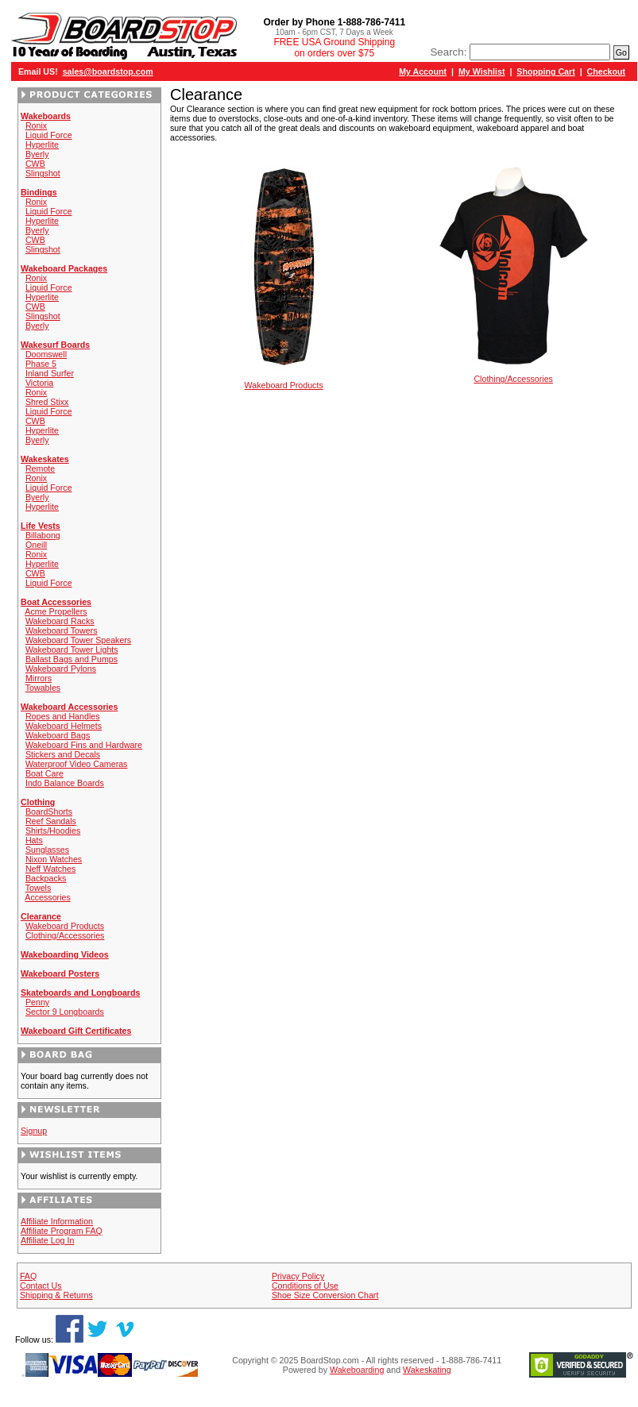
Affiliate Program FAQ (61, 1230)
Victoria (39, 382)
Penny (37, 1002)
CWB (35, 163)
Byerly (37, 154)
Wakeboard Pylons (60, 668)
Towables (42, 687)
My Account (423, 71)
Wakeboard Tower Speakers (78, 640)
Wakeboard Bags (57, 735)
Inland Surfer (49, 373)
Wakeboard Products (64, 926)
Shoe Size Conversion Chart (325, 1295)
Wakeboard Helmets (63, 725)
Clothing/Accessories (65, 935)
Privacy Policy (298, 1276)
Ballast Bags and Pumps (71, 659)
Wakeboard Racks (60, 621)
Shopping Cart (545, 71)
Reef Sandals (50, 821)
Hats (34, 840)
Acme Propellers (56, 611)
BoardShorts (48, 811)
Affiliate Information (57, 1221)
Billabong (42, 535)
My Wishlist (481, 71)
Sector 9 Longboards (64, 1011)
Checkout (606, 71)
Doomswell (46, 354)
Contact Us (41, 1285)
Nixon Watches (53, 859)
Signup (34, 1130)
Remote (40, 468)
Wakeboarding (357, 1369)
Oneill (36, 544)
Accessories (47, 897)
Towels (38, 887)
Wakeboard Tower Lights (71, 649)
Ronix (36, 125)
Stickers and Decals (62, 754)
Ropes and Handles (62, 716)
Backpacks (46, 878)
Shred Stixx (47, 402)
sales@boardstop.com (108, 71)
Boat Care (44, 773)
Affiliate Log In (47, 1240)
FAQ (28, 1276)
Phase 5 (40, 363)
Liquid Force (48, 135)
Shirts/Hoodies (52, 830)
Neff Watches (50, 868)
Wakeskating (427, 1369)
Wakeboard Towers (61, 630)
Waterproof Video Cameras (76, 764)
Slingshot (42, 173)
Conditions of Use (305, 1285)
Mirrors (38, 678)
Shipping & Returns (56, 1295)
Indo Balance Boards (64, 783)
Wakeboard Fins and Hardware (83, 745)
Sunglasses (47, 849)
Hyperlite (42, 144)
